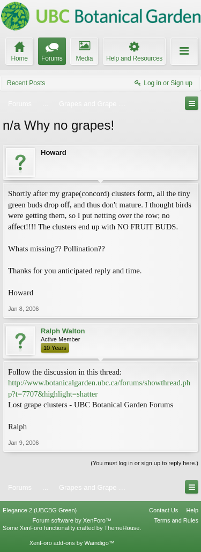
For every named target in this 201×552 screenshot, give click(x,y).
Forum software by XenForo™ (72, 520)
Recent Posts (26, 83)
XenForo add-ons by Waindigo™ (72, 543)
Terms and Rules (176, 520)
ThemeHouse (121, 528)
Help (192, 510)
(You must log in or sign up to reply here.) (144, 463)
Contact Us (163, 510)
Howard (53, 152)
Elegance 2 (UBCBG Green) (40, 510)
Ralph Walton (63, 331)
